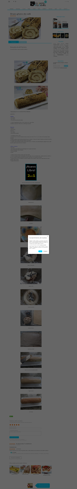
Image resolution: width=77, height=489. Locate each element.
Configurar (45, 251)
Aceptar (40, 251)
